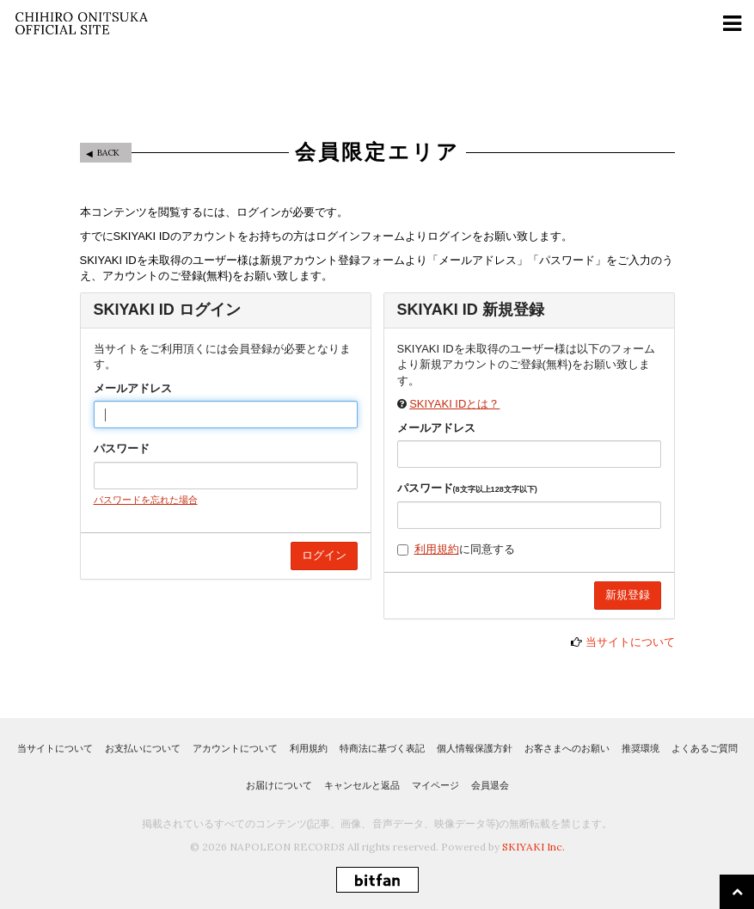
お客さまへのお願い (567, 748)
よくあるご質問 (704, 748)
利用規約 (436, 549)
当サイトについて (630, 642)
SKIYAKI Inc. (533, 846)
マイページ (435, 785)
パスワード (122, 448)
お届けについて (279, 785)
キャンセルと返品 (362, 785)
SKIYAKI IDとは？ (454, 403)
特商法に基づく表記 (382, 748)
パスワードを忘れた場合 (146, 499)
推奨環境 (640, 748)
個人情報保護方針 (474, 748)
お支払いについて (143, 748)
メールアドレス (133, 388)
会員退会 (490, 785)
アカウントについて (235, 748)
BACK (108, 152)
